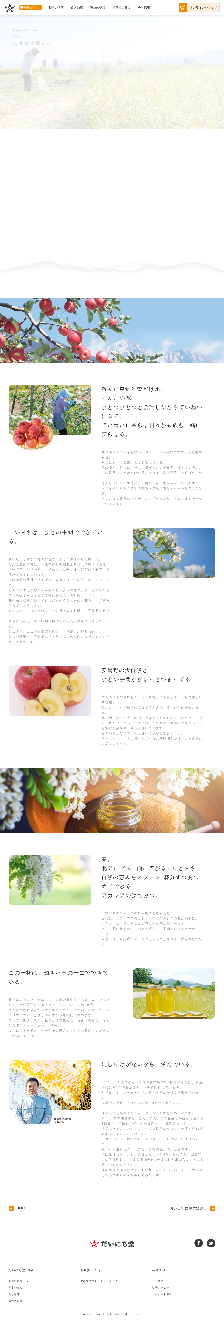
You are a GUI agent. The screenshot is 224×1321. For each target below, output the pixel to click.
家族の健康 (16, 1301)
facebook (198, 1243)
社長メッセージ (163, 1287)
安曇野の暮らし (19, 1281)
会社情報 (159, 1270)
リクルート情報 (163, 1294)
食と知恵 (15, 1294)
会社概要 (158, 1281)
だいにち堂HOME (23, 1270)
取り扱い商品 (91, 1270)
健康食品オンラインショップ (100, 1281)
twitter (211, 1243)
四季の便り (16, 1287)
